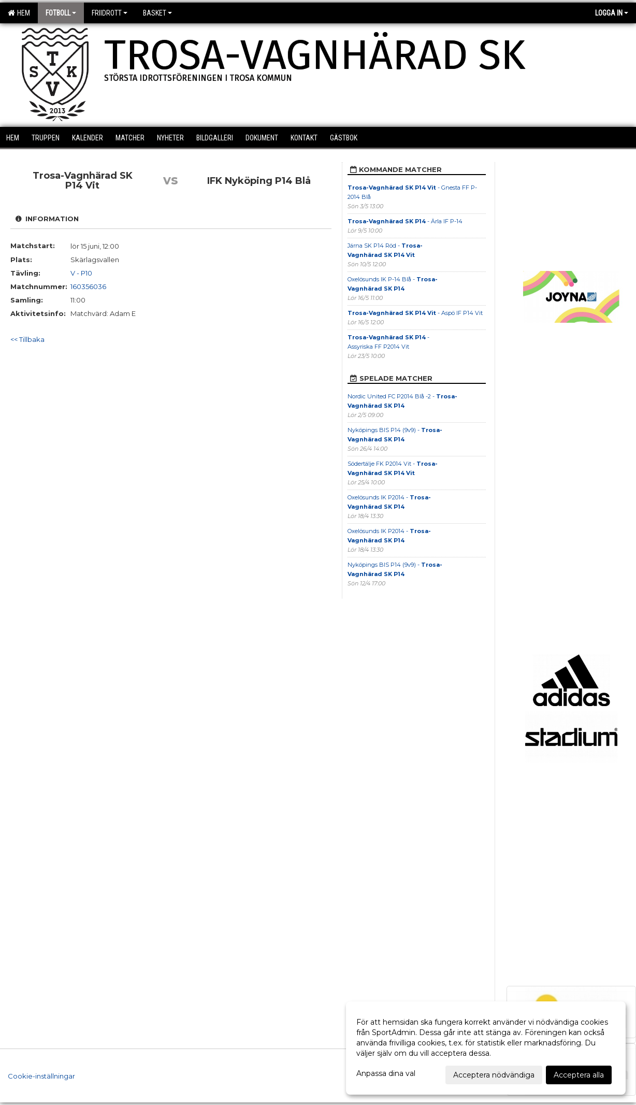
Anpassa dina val (385, 1073)
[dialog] (486, 1048)
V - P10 (81, 273)
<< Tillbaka (27, 339)
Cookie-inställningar (41, 1076)
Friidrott (109, 13)
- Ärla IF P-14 (405, 221)
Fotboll (61, 13)
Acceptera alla (579, 1075)
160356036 (88, 286)
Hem (19, 13)
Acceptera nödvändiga (493, 1075)
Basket (157, 13)
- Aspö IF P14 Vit (415, 313)
